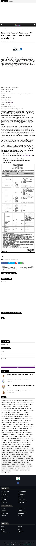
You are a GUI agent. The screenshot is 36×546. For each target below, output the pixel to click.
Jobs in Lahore (4, 497)
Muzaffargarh (13, 438)
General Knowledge (5, 434)
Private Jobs (3, 515)
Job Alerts (20, 528)
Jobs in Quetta (4, 501)
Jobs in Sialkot (21, 502)
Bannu (17, 424)
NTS (11, 422)
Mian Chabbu (29, 466)
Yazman (17, 470)
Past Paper (20, 532)
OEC (9, 428)
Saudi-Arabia (10, 416)
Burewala (28, 448)
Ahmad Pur (31, 452)
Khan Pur (9, 456)
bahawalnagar (15, 410)
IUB (28, 410)
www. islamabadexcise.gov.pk (19, 65)
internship (9, 410)
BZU (27, 422)
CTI (32, 448)
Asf (12, 432)
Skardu (27, 434)
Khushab (3, 438)
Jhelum (29, 436)
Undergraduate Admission (7, 444)
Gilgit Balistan (4, 414)
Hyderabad (4, 424)
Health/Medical (9, 404)
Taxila (24, 424)
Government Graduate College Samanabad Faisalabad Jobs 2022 (20, 385)
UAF (24, 422)
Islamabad (13, 259)
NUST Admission (18, 468)
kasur (31, 434)
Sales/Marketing (26, 430)
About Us (20, 526)
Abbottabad (21, 414)
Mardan (7, 422)
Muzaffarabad (4, 428)
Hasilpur (16, 436)
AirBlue (3, 436)
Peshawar (21, 406)
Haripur (3, 442)
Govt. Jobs (20, 515)
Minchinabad (4, 468)
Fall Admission (16, 422)
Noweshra (16, 430)
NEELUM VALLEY (11, 468)
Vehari (14, 444)
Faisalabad (4, 406)
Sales (22, 452)
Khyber (8, 438)
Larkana (24, 450)
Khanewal (3, 426)
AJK (6, 412)
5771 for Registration (19, 458)
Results (9, 412)
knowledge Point (5, 40)
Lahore (26, 400)
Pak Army (29, 408)
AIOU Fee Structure (10, 448)
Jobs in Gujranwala (22, 493)
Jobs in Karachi (21, 496)
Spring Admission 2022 (19, 446)
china (28, 470)
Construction (28, 444)
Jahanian (26, 454)
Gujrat (21, 424)
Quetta (32, 410)
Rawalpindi (4, 408)
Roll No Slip (7, 418)
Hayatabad (9, 450)
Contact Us (3, 528)
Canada (13, 454)
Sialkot (14, 412)
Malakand (3, 452)
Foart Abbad (13, 464)
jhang (28, 424)
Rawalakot (4, 458)
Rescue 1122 (4, 420)
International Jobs (10, 408)
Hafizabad (12, 434)
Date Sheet (22, 432)
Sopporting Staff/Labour (15, 402)
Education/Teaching (20, 400)
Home (2, 29)
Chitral (32, 424)
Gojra (22, 454)
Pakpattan (25, 438)
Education (26, 416)
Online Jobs (17, 452)
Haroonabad (18, 434)
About (7, 542)
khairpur (11, 440)
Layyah (15, 426)
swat (13, 424)
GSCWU (12, 436)
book (25, 470)
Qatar (31, 418)
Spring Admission (5, 440)
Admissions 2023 (18, 448)
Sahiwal (27, 412)
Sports (12, 446)
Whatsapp (9, 432)
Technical (3, 432)
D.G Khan (16, 432)
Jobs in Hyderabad (21, 494)
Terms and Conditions (5, 532)
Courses (7, 436)
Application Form (17, 440)
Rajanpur (9, 424)
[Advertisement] (18, 13)
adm (21, 470)
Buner (24, 448)
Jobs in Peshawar (21, 499)
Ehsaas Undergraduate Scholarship (19, 462)
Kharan (14, 456)
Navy (3, 418)
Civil (2, 430)
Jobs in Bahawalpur (22, 491)
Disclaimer (3, 531)
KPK (17, 404)
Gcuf (11, 426)
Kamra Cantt (18, 466)
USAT (13, 470)
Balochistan (15, 406)
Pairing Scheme (4, 470)
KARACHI (3, 404)
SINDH (21, 404)
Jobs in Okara (3, 499)
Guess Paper (22, 464)
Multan (31, 404)
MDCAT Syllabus (31, 450)
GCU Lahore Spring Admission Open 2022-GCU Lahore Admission (20, 390)
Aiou (27, 418)
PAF (30, 420)
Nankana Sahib (9, 442)
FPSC (30, 416)
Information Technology (22, 512)
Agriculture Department (18, 416)
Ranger (3, 422)
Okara (9, 414)
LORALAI (3, 446)
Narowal (10, 430)
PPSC (25, 410)
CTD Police (8, 454)
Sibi (7, 458)
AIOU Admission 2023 (29, 458)
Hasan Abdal (28, 464)
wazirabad (27, 446)
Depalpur (18, 454)
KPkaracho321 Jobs (10, 466)
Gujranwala (4, 410)
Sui (10, 458)
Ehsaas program (28, 432)
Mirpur (23, 434)
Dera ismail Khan (25, 440)
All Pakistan (26, 404)
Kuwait (20, 450)
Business (26, 460)
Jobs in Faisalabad (4, 493)
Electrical (3, 508)
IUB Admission (15, 450)
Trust (10, 470)
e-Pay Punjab (4, 472)
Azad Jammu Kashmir (27, 428)
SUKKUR (23, 418)
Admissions (9, 406)
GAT (17, 464)
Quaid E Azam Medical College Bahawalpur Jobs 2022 (18, 379)
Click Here (10, 102)
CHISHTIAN (15, 420)
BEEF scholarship (15, 460)
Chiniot (23, 444)
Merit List (21, 410)
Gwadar (6, 430)
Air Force (20, 428)
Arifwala (3, 454)
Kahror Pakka (4, 456)
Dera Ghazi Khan (18, 418)
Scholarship (17, 408)
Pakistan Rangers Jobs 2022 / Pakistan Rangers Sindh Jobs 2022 (20, 374)
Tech (21, 422)
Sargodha (22, 412)
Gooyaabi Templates (27, 544)
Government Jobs (7, 259)
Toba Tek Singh (27, 442)
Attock (12, 418)
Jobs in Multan (21, 497)
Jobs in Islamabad (4, 496)
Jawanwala (4, 466)
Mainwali (8, 446)
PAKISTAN (31, 402)
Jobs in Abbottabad (5, 491)
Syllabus (21, 442)
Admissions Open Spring (6, 460)
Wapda (17, 412)
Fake (28, 462)
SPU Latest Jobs (16, 442)
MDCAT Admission (21, 426)
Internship (20, 510)
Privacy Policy (21, 531)
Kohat (8, 426)
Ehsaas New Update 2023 (6, 462)
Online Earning (14, 428)
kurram (9, 472)
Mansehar (19, 456)
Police (5, 29)
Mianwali (27, 426)
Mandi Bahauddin (10, 452)
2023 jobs (26, 452)
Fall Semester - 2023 (5, 464)
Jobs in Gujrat (3, 494)
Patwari (26, 414)
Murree (32, 426)
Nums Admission (26, 468)
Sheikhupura (30, 438)
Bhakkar (21, 460)
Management (4, 416)
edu (13, 458)
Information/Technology (23, 420)
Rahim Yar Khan (15, 414)
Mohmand (24, 456)
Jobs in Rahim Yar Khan (22, 501)
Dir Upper (31, 460)
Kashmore (24, 466)
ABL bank (3, 448)
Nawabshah (19, 438)
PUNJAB (31, 400)
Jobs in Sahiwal (4, 502)
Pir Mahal (29, 456)
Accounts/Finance (25, 402)
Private (3, 402)
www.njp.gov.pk (26, 155)
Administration (12, 400)
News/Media (23, 408)
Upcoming (10, 420)
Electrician (32, 440)
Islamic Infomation (23, 436)
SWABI (20, 430)
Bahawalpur (26, 406)
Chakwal (18, 444)
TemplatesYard (14, 544)
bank (14, 404)
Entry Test (3, 450)
